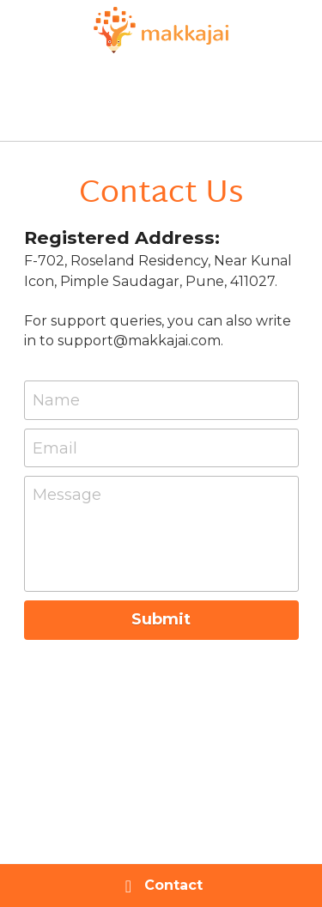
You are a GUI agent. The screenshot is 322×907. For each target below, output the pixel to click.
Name (56, 400)
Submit (161, 619)
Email (55, 447)
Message (67, 494)
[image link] (161, 28)
